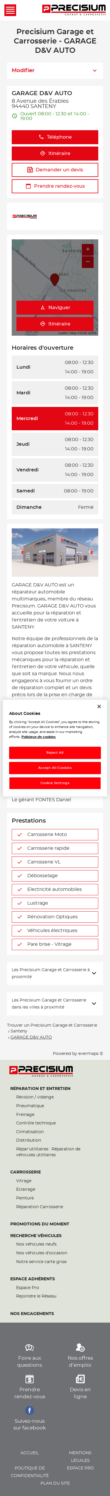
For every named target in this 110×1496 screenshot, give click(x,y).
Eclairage (25, 1189)
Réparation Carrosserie (39, 1207)
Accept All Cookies (55, 767)
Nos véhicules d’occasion (41, 1253)
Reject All (55, 753)
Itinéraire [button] (55, 153)
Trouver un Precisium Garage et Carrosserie (52, 1025)
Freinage (25, 1115)
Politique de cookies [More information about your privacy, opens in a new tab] (38, 737)
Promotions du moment (39, 1224)
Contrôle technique (36, 1123)
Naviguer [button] (55, 307)
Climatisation (30, 1132)
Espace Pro (27, 1288)
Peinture (25, 1198)
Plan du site (55, 1483)
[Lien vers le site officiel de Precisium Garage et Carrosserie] (74, 10)
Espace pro (80, 1468)
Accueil (30, 1453)
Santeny (19, 1031)
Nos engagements (32, 1314)
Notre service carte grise (41, 1262)
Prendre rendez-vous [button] (55, 186)
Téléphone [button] (55, 137)
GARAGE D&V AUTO (31, 1037)
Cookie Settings (55, 783)
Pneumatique (30, 1106)
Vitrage (23, 1181)
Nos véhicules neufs (36, 1244)
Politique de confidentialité (30, 1472)
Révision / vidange (35, 1097)
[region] (55, 748)
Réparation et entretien (40, 1089)
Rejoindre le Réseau (36, 1296)
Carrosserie (25, 1172)
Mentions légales (80, 1457)
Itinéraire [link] (55, 324)
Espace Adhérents (32, 1279)
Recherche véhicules (36, 1236)
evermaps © (90, 1054)
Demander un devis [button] (55, 170)
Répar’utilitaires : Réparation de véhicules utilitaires (48, 1152)
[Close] (99, 706)
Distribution (28, 1140)
